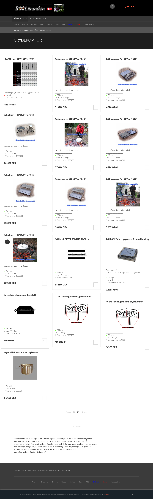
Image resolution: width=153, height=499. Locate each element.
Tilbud (42, 24)
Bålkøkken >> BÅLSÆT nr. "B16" (70, 179)
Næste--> (86, 412)
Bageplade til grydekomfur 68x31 (20, 294)
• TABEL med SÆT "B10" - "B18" (19, 59)
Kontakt (50, 24)
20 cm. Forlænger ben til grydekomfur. (73, 296)
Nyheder (34, 24)
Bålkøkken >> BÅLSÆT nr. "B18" (19, 235)
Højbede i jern (89, 24)
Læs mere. (106, 494)
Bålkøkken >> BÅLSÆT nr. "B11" (121, 59)
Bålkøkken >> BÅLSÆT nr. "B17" (121, 179)
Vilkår (63, 24)
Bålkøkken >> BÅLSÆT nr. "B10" (70, 59)
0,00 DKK (129, 6)
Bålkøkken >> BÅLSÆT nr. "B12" (19, 114)
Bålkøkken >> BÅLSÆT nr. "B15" (19, 175)
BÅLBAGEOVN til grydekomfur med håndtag (127, 239)
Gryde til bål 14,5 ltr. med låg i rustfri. (21, 352)
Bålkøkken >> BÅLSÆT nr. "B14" (121, 119)
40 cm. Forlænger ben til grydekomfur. (124, 301)
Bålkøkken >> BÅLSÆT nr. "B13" (70, 119)
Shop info (25, 24)
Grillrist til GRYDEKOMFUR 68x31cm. (72, 239)
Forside (16, 24)
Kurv (57, 24)
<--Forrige (67, 412)
